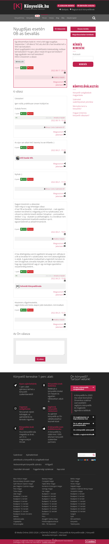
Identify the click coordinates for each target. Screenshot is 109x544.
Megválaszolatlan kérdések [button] (83, 34)
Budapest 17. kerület (77, 506)
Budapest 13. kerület (49, 504)
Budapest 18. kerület (20, 509)
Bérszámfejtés (75, 519)
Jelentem (59, 85)
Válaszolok (61, 29)
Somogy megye (47, 489)
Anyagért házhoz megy (50, 519)
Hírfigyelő (49, 464)
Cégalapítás (17, 521)
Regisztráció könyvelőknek (83, 9)
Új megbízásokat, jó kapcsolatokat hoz (81, 418)
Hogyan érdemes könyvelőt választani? (81, 114)
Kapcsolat (61, 469)
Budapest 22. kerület (49, 511)
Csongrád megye (48, 481)
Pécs (43, 516)
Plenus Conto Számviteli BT (55, 127)
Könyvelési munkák (33, 17)
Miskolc (16, 516)
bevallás (20, 62)
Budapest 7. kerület (49, 499)
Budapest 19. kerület (49, 509)
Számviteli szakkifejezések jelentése (83, 100)
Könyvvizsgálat (18, 524)
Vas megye (46, 491)
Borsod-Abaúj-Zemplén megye (24, 481)
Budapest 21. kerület (20, 511)
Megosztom (58, 82)
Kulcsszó (76, 54)
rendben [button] (90, 541)
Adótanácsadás (18, 519)
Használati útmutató (22, 469)
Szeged (73, 514)
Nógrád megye (75, 486)
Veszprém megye (76, 491)
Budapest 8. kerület (77, 499)
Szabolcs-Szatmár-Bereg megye (81, 489)
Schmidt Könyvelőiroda (30, 286)
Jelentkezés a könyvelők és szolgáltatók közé (31, 459)
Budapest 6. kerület (20, 499)
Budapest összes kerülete (22, 514)
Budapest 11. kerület (77, 501)
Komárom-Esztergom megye (52, 486)
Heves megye (75, 484)
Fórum (44, 18)
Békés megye (75, 479)
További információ (48, 542)
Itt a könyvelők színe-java (83, 430)
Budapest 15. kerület (20, 506)
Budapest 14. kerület (77, 504)
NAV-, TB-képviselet (49, 524)
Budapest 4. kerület (49, 496)
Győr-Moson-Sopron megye (23, 484)
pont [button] (23, 68)
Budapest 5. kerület (77, 496)
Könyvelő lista (19, 18)
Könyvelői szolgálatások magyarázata (82, 93)
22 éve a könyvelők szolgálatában (80, 388)
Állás (63, 18)
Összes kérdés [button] (83, 29)
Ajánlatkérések (32, 455)
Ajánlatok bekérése (67, 6)
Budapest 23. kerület (77, 511)
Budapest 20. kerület (77, 509)
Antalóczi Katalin (59, 77)
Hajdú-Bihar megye (48, 484)
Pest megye (17, 489)
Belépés (65, 9)
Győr (72, 516)
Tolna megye (17, 491)
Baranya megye (47, 479)
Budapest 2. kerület (77, 494)
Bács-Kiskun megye (20, 479)
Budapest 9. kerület (20, 501)
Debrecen (45, 514)
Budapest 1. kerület (49, 494)
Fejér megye (74, 481)
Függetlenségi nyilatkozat (43, 469)
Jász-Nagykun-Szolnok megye (23, 486)
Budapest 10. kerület (49, 501)
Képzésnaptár (72, 18)
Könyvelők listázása (87, 6)
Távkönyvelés (75, 524)
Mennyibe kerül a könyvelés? (80, 107)
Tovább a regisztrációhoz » (83, 434)
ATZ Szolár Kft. (26, 158)
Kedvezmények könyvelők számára (27, 464)
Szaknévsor (17, 455)
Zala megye (17, 494)
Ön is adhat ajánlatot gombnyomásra (81, 424)
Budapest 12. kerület (20, 504)
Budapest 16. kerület (49, 506)
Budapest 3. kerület (20, 496)
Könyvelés (74, 521)
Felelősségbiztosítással (50, 521)
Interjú (51, 18)
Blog (57, 18)
